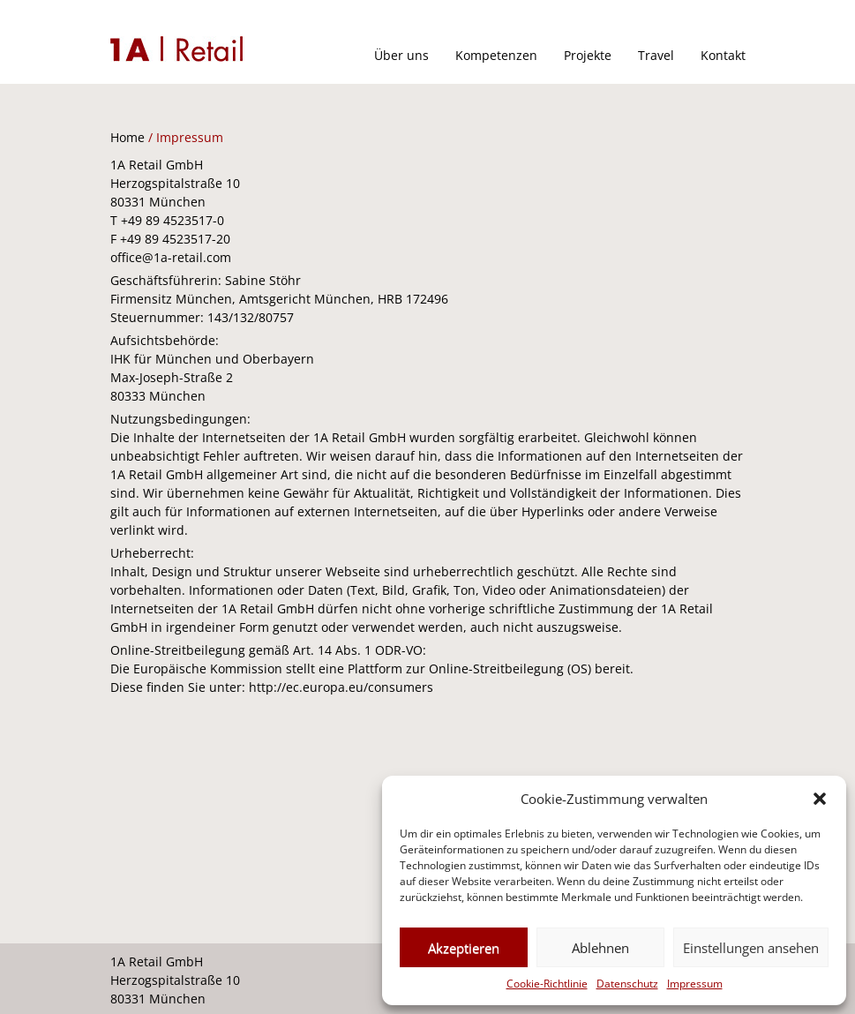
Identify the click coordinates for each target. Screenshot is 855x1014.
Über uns (401, 55)
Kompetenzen (496, 55)
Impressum (695, 983)
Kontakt (723, 55)
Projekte (587, 55)
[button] (820, 798)
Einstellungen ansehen (751, 948)
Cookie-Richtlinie (547, 983)
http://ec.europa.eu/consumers (341, 687)
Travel (656, 55)
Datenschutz (627, 983)
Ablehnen (600, 948)
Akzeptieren (463, 948)
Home (127, 137)
